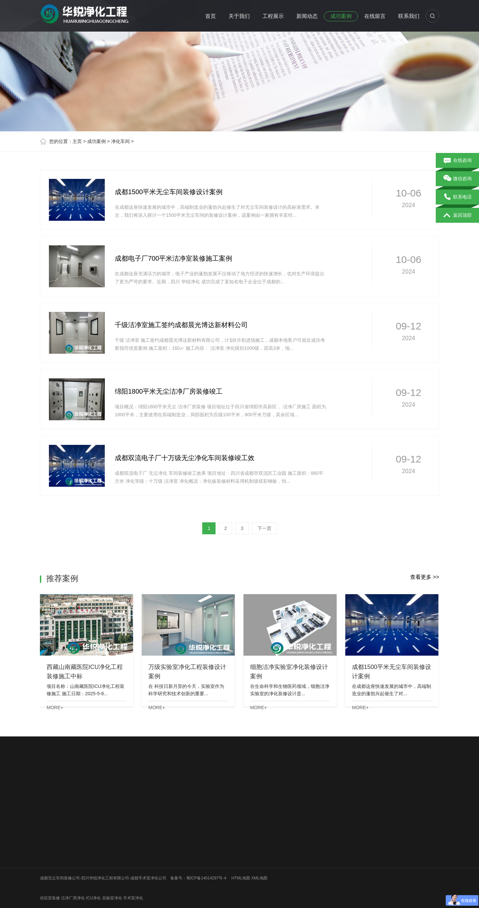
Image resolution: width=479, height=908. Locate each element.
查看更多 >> (424, 577)
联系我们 (408, 16)
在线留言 (375, 16)
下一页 (264, 528)
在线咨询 (457, 161)
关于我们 (239, 16)
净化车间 (120, 141)
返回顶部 (457, 215)
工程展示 (273, 16)
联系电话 (457, 197)
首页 (210, 16)
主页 (77, 141)
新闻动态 (307, 16)
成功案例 (341, 16)
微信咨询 (457, 179)
